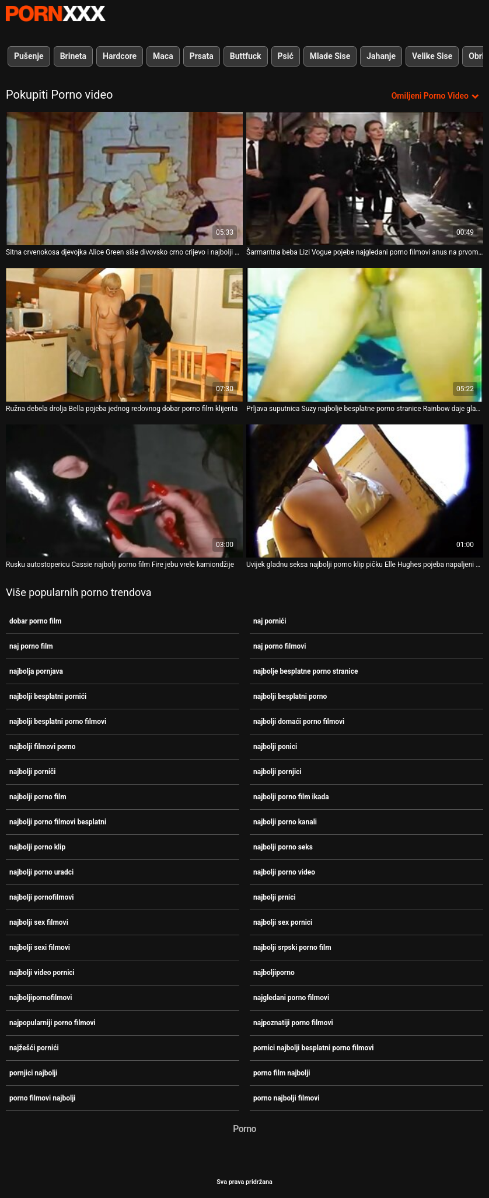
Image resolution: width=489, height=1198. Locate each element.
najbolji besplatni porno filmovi (57, 722)
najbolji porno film (38, 797)
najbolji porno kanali (285, 822)
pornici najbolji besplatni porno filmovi (313, 1048)
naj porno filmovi (279, 646)
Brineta (73, 56)
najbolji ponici (275, 747)
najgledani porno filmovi (291, 998)
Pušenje (29, 56)
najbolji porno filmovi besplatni (57, 822)
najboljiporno (274, 973)
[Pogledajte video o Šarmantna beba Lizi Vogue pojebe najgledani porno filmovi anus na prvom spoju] (364, 178)
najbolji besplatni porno (290, 696)
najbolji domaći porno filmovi (298, 722)
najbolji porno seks (283, 847)
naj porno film (31, 646)
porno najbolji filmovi (286, 1098)
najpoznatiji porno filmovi (293, 1023)
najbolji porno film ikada (291, 797)
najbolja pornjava (36, 671)
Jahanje (381, 56)
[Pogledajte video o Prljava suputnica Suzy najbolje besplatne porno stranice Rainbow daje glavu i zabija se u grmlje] (364, 334)
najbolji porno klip (37, 847)
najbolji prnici (274, 897)
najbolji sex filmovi (38, 922)
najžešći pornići (34, 1048)
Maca (163, 56)
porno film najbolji (281, 1073)
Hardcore (120, 56)
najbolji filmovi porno (42, 747)
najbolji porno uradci (41, 872)
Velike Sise (432, 56)
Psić (286, 56)
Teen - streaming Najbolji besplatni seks (55, 13)
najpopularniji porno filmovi (52, 1023)
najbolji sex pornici (282, 922)
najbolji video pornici (42, 973)
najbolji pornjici (277, 772)
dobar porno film (35, 621)
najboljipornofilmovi (40, 998)
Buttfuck (245, 56)
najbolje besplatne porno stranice (305, 671)
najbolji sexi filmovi (39, 947)
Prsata (202, 56)
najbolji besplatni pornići (47, 696)
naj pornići (270, 621)
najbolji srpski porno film (292, 947)
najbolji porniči (32, 772)
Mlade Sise (330, 56)
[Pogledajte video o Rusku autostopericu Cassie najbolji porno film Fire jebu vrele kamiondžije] (124, 491)
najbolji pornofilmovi (41, 897)
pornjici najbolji (33, 1073)
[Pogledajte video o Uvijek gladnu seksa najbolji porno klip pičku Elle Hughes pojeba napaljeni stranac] (364, 491)
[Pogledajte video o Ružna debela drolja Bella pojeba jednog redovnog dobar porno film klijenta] (124, 334)
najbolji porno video (284, 872)
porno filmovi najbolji (42, 1098)
